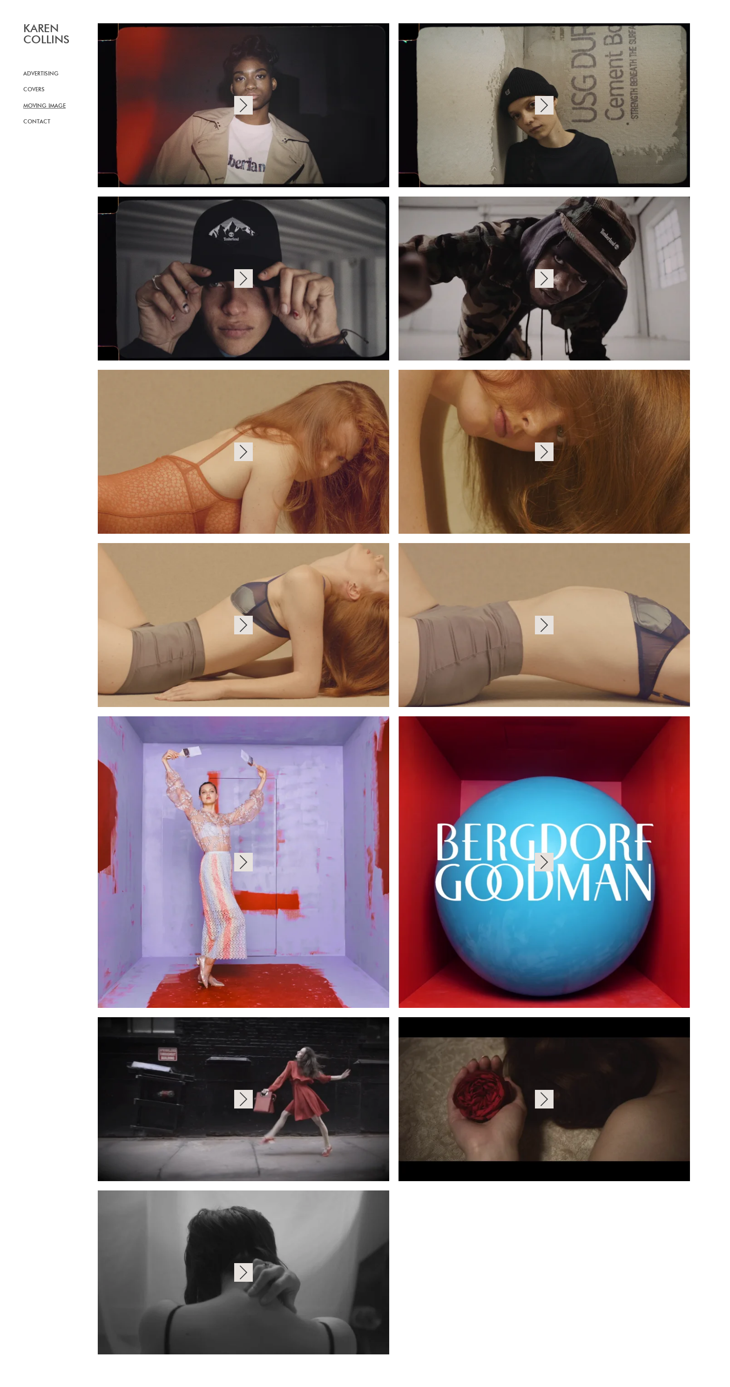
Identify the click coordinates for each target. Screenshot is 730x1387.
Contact (36, 122)
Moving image (44, 106)
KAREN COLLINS (46, 34)
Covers (34, 90)
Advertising (41, 74)
